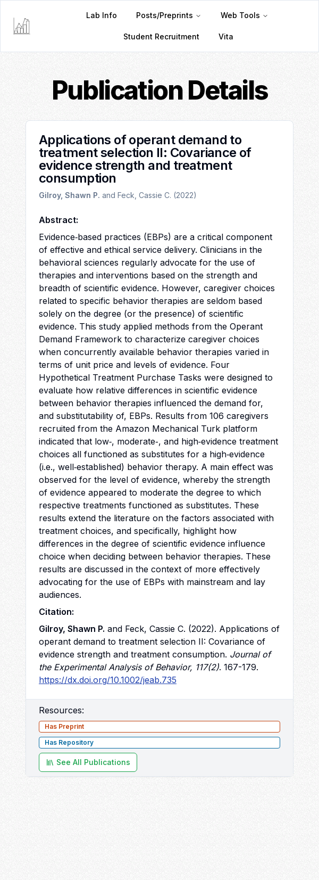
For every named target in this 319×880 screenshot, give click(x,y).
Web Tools (244, 15)
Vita (226, 36)
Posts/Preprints (169, 15)
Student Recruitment (161, 36)
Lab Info (101, 15)
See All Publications (88, 762)
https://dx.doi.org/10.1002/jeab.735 (108, 680)
